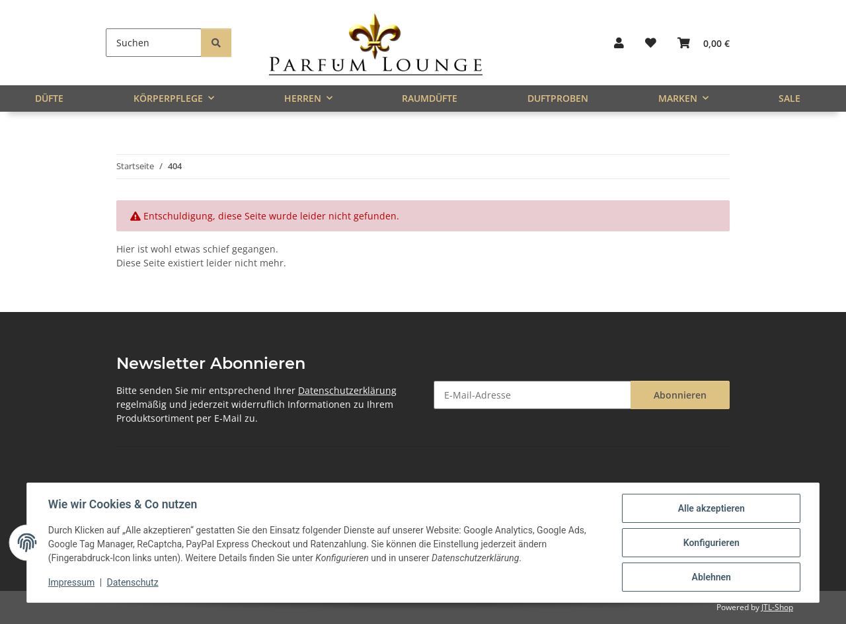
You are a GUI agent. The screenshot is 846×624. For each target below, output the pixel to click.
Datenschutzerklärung (347, 390)
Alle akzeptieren (710, 508)
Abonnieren (680, 395)
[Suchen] (154, 42)
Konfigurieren (711, 542)
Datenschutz (133, 583)
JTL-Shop (777, 607)
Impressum (71, 583)
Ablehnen (710, 577)
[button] (618, 43)
